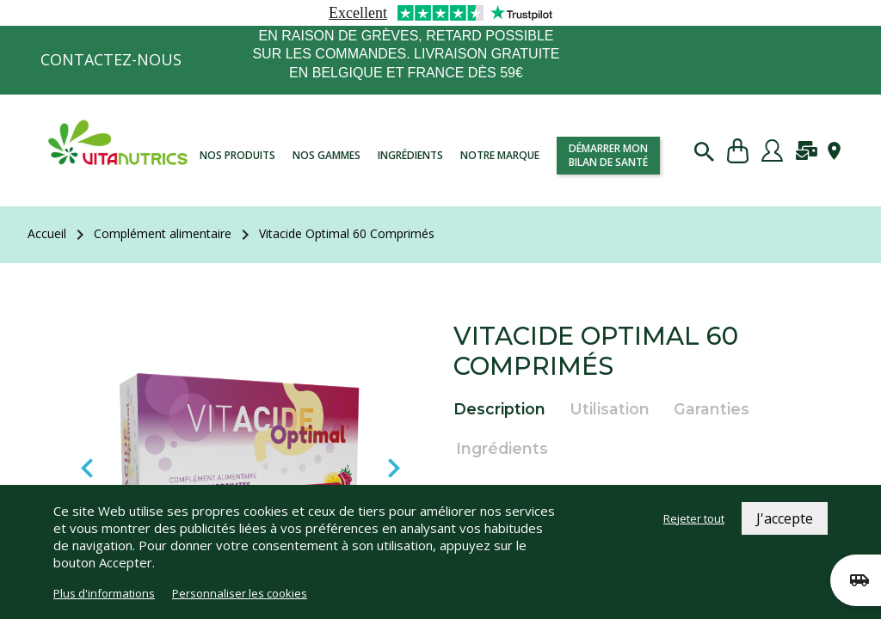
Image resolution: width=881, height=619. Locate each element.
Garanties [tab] (711, 409)
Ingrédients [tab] (502, 448)
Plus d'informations (104, 593)
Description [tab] (499, 409)
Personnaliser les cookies (239, 593)
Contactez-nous (111, 59)
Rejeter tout (693, 518)
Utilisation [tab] (610, 409)
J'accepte (784, 518)
